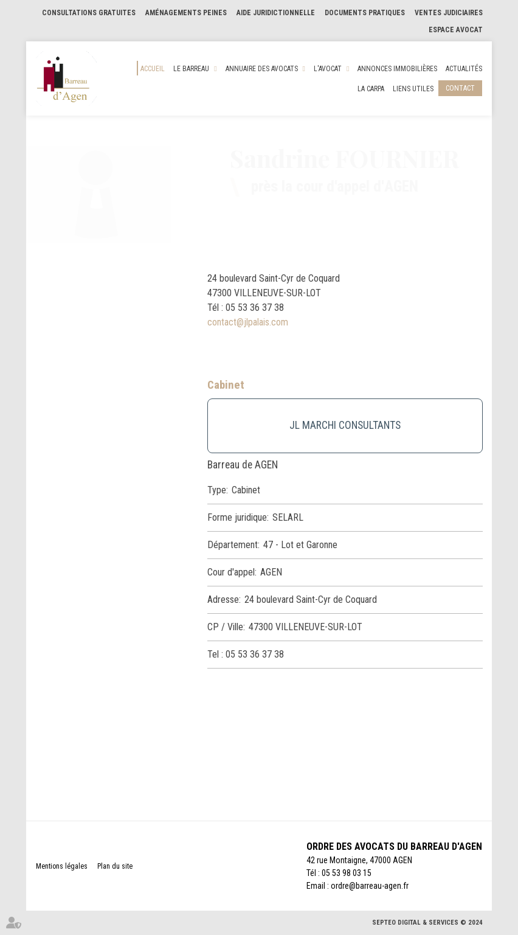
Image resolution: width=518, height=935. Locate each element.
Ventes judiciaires (449, 13)
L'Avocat (328, 68)
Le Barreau (191, 68)
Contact (460, 88)
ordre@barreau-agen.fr (370, 886)
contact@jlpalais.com (247, 322)
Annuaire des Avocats (262, 68)
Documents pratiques (365, 13)
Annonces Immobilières (397, 68)
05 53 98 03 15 (346, 873)
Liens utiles (413, 89)
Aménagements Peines (186, 13)
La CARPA (370, 89)
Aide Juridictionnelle (276, 13)
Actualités (464, 68)
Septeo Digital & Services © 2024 (427, 922)
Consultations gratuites (89, 13)
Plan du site (115, 866)
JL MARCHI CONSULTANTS (345, 425)
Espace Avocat (456, 30)
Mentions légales (62, 866)
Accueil (152, 68)
